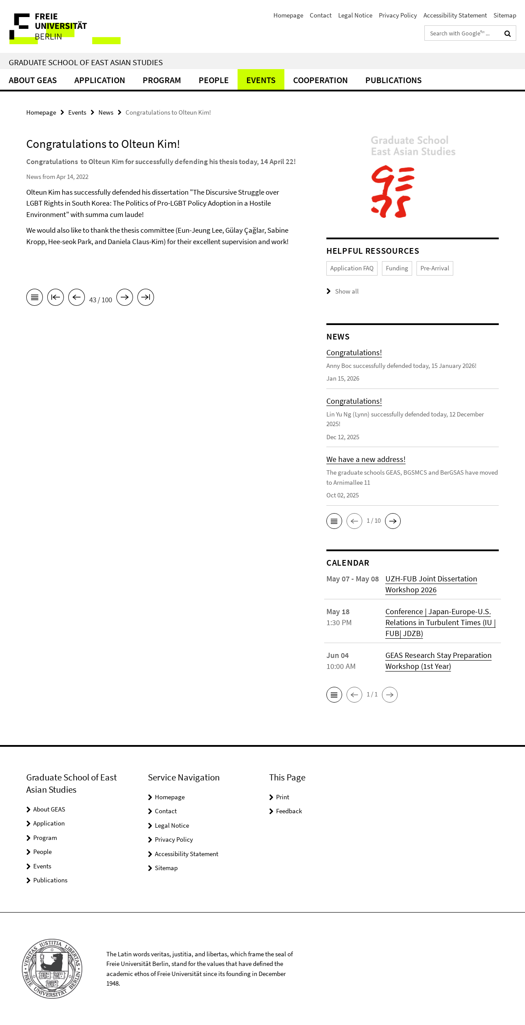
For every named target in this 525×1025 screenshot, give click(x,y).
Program (162, 79)
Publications (393, 79)
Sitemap (505, 15)
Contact (321, 15)
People (214, 79)
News (105, 112)
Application (99, 79)
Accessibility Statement (455, 15)
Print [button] (282, 797)
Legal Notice (355, 15)
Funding (397, 268)
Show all (347, 291)
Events (261, 79)
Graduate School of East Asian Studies (86, 62)
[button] (334, 521)
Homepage (288, 15)
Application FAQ (352, 268)
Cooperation (320, 79)
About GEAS (33, 79)
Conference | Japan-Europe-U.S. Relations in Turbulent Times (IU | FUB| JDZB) (440, 622)
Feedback (289, 811)
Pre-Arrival (434, 268)
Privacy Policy (398, 15)
